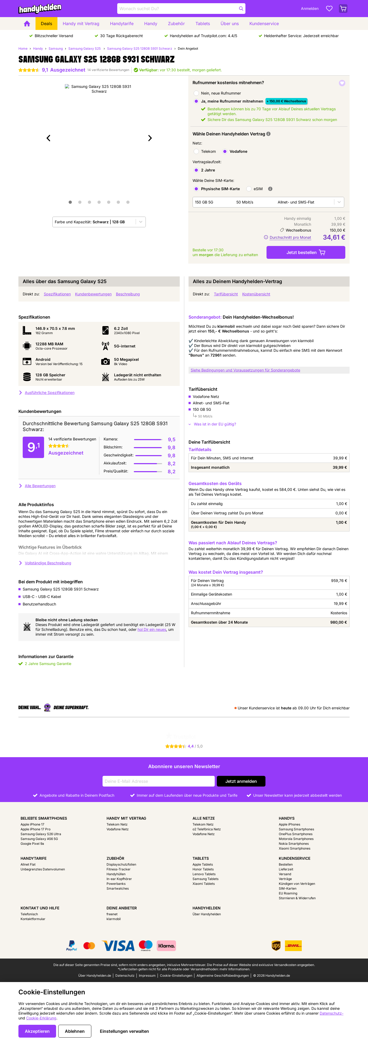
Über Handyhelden (207, 914)
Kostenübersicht (256, 294)
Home (23, 48)
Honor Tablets (203, 869)
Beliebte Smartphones (44, 818)
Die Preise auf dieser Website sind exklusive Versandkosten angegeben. (261, 965)
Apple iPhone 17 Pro (35, 829)
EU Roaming (288, 893)
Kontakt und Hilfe (40, 908)
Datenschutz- (331, 1013)
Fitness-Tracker (119, 869)
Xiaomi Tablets (204, 884)
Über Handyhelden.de (94, 975)
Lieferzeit (286, 869)
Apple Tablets (203, 864)
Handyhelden (207, 908)
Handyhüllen (116, 874)
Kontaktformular (33, 919)
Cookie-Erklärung (41, 1018)
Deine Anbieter (122, 908)
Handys (287, 818)
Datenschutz (125, 975)
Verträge (285, 879)
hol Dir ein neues (152, 629)
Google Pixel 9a (32, 844)
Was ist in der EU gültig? (212, 424)
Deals (46, 23)
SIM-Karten (287, 888)
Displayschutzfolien (121, 864)
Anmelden (310, 8)
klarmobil (114, 919)
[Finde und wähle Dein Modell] (181, 8)
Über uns (230, 23)
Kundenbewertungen (93, 294)
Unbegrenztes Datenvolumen (43, 869)
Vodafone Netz (118, 829)
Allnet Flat (28, 864)
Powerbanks (116, 884)
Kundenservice (264, 23)
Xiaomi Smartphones (294, 848)
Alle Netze (204, 818)
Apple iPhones (289, 824)
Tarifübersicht (226, 294)
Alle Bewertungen (37, 485)
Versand (285, 874)
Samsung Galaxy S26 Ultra (41, 834)
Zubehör (176, 23)
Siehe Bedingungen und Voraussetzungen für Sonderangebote (245, 370)
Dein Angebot (188, 48)
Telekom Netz (117, 824)
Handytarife (122, 23)
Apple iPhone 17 (32, 824)
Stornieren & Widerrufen (297, 898)
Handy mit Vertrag (81, 23)
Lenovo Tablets (204, 874)
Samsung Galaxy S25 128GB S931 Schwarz (139, 48)
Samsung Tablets (205, 879)
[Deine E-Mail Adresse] (159, 781)
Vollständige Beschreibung (44, 563)
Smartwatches (118, 888)
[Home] (27, 23)
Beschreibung (128, 294)
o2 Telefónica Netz (207, 829)
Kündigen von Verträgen (297, 884)
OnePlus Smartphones (295, 834)
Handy (150, 23)
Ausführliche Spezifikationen (46, 392)
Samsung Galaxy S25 (84, 48)
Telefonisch (29, 914)
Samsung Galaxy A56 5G (39, 839)
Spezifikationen (57, 294)
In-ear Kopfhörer (119, 879)
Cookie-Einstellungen (176, 975)
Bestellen (286, 864)
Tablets (202, 23)
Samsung (56, 48)
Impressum (147, 975)
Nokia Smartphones (294, 844)
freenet (112, 914)
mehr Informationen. (235, 969)
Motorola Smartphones (296, 839)
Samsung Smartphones (296, 829)
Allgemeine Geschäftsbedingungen (223, 975)
